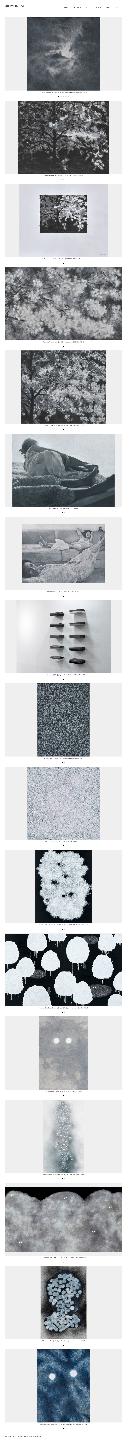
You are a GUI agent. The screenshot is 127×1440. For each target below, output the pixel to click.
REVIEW (77, 7)
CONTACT (118, 7)
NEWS (98, 7)
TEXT (88, 7)
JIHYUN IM (14, 6)
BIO (107, 7)
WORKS (66, 7)
